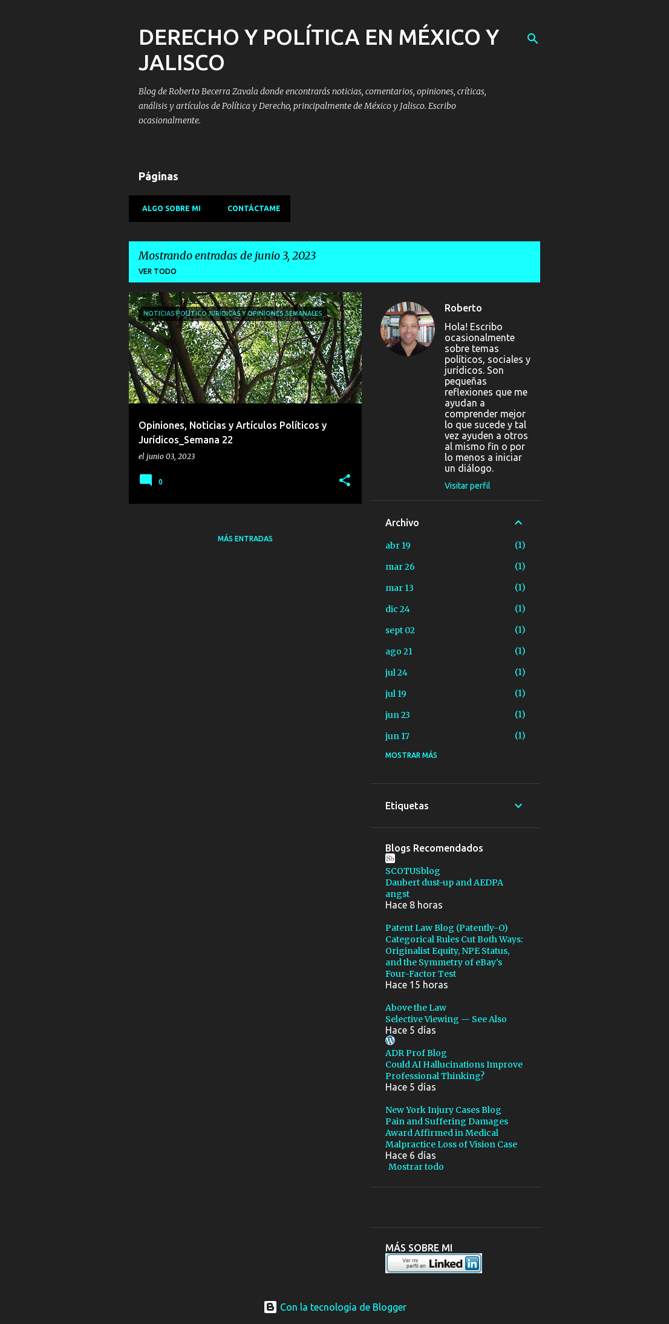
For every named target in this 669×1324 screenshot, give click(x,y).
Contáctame (250, 208)
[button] (345, 481)
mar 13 (399, 587)
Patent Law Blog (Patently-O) (446, 927)
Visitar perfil (468, 486)
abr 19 (398, 545)
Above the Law (415, 1007)
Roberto (463, 307)
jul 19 (395, 693)
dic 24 (397, 609)
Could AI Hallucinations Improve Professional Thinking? (454, 1070)
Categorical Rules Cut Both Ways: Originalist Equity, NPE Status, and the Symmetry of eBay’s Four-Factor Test (454, 956)
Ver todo (158, 271)
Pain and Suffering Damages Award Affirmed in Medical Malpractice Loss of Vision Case (451, 1133)
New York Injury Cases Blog (443, 1109)
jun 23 (397, 714)
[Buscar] (533, 38)
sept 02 (400, 630)
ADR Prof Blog (416, 1053)
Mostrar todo (416, 1166)
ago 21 (399, 651)
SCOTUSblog (412, 871)
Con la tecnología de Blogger (334, 1307)
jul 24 (396, 672)
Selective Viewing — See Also (446, 1019)
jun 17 (397, 736)
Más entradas (245, 539)
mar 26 (400, 566)
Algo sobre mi (168, 208)
